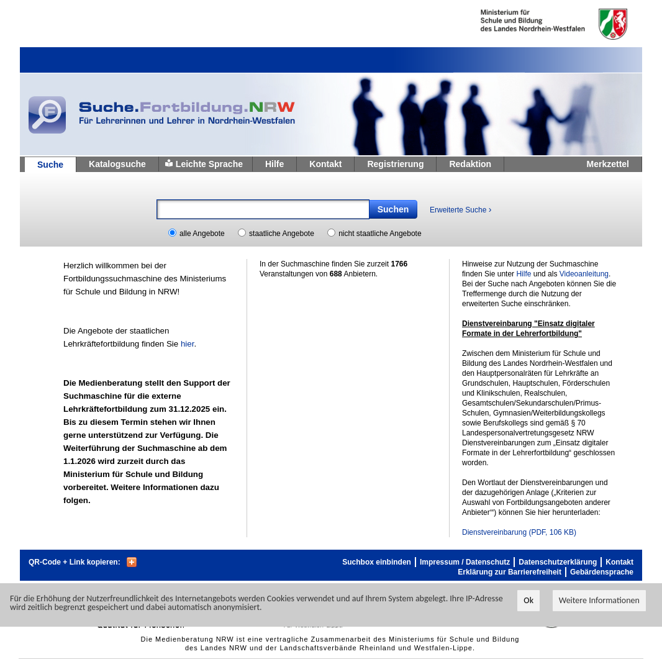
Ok (528, 601)
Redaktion (470, 164)
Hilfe (274, 164)
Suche (50, 165)
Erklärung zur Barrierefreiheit (509, 572)
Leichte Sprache (209, 164)
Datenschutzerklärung (558, 562)
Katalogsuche (117, 164)
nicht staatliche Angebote (379, 233)
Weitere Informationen (599, 601)
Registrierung (395, 164)
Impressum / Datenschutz (465, 562)
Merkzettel (608, 164)
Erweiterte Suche (460, 209)
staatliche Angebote (281, 233)
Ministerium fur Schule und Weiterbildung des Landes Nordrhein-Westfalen (533, 24)
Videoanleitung (584, 274)
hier (187, 343)
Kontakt (325, 164)
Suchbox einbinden (376, 562)
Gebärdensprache (601, 572)
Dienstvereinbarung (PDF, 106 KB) (519, 532)
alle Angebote (202, 233)
